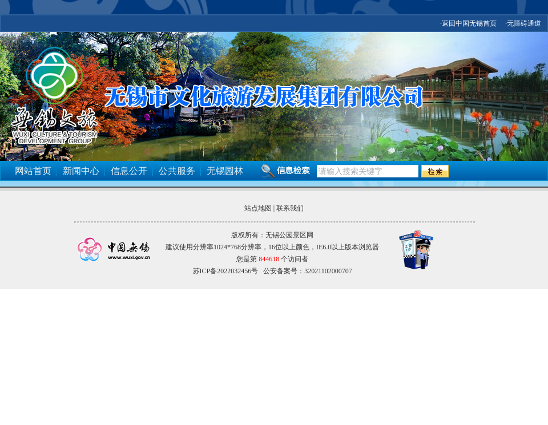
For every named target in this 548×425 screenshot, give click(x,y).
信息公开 (129, 171)
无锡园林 (225, 171)
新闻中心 (81, 171)
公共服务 (177, 171)
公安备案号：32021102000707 (307, 271)
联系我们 (290, 208)
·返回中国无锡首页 (468, 23)
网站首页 (33, 171)
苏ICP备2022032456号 (226, 271)
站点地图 (258, 208)
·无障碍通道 (523, 23)
